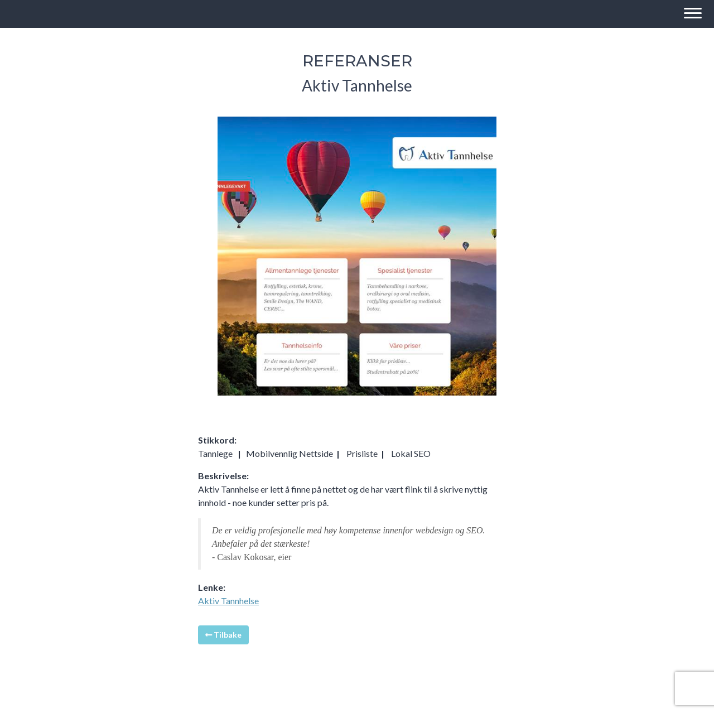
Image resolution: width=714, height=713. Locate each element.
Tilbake (223, 634)
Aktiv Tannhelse (228, 600)
